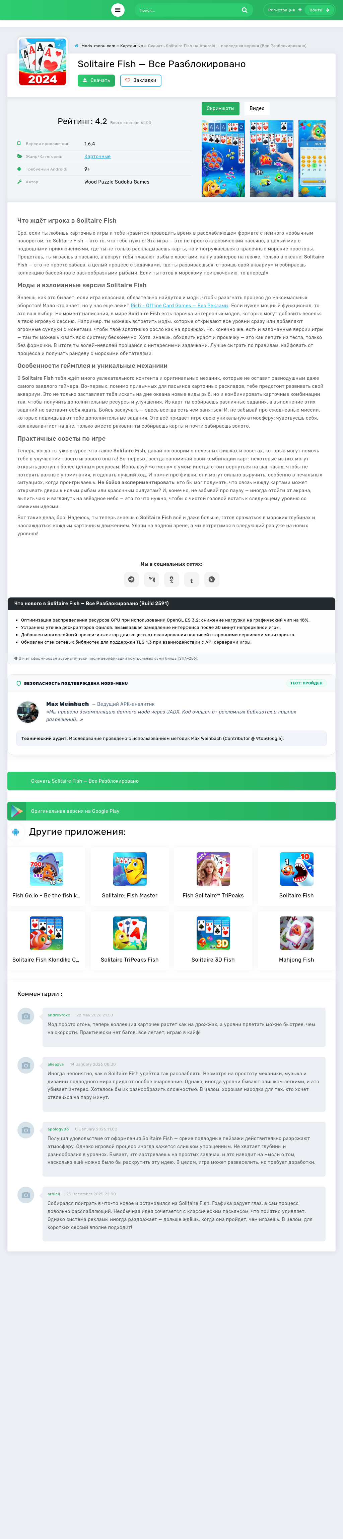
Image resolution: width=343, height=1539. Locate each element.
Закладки (140, 80)
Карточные (97, 156)
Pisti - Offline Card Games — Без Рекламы (179, 306)
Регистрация (285, 10)
